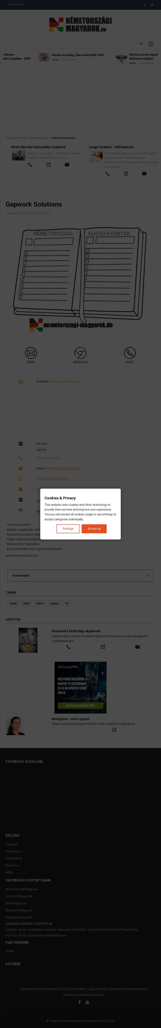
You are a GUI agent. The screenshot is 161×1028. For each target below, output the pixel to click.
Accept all (94, 528)
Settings (68, 528)
